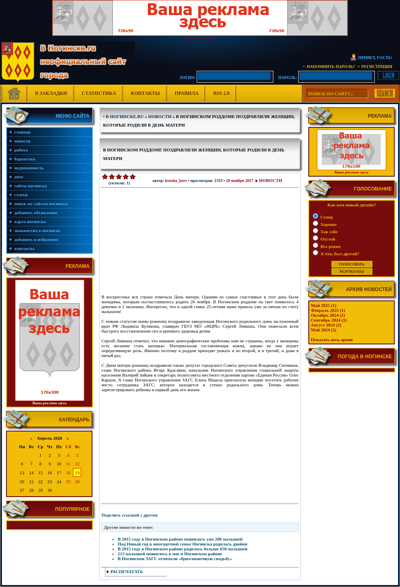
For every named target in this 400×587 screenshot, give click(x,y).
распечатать (126, 571)
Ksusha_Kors (176, 180)
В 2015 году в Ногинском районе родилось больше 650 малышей (182, 548)
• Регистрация (375, 66)
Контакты (145, 93)
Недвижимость (29, 167)
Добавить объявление (35, 212)
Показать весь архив (332, 339)
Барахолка (24, 158)
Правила (187, 93)
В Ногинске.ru (125, 116)
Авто (18, 176)
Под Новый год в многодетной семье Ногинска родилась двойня (182, 543)
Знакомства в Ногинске (37, 230)
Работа (21, 149)
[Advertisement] (160, 243)
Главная (22, 131)
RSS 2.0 (221, 93)
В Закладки (51, 93)
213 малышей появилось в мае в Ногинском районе (170, 553)
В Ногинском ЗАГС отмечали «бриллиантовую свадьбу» (175, 558)
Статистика (99, 93)
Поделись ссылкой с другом (129, 515)
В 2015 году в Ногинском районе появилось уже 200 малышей (180, 539)
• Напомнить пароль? (329, 66)
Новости (22, 140)
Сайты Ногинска (30, 185)
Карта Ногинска (30, 221)
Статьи (21, 194)
